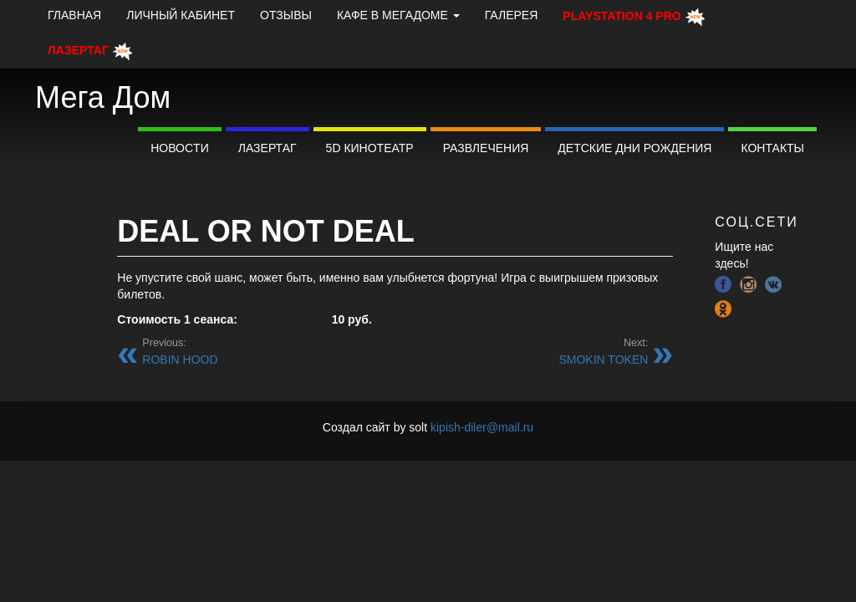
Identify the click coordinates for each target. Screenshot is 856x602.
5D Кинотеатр (370, 148)
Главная (74, 15)
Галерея (511, 15)
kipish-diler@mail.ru (482, 427)
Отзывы (286, 15)
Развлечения (486, 148)
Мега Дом (103, 97)
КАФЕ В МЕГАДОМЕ (398, 15)
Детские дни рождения (634, 148)
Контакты (772, 148)
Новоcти (179, 148)
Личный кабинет (180, 15)
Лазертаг (267, 148)
